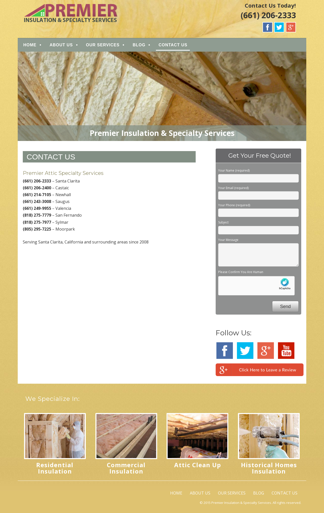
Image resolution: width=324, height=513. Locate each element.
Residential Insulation (54, 468)
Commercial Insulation (126, 468)
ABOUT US (61, 45)
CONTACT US (172, 45)
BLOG (139, 45)
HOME (29, 45)
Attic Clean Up (197, 465)
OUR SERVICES (103, 45)
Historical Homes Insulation (269, 468)
